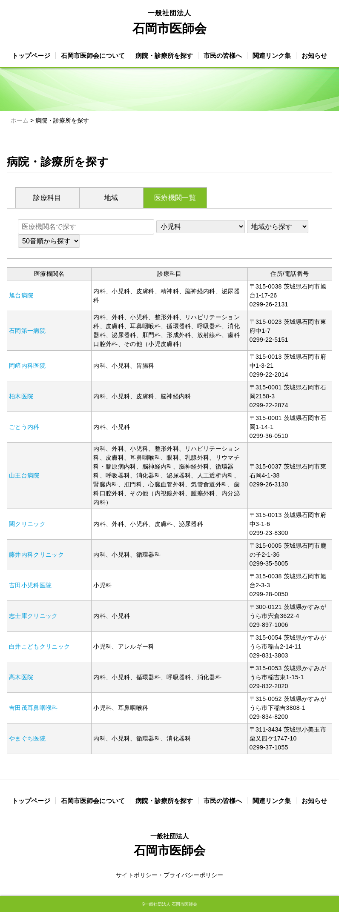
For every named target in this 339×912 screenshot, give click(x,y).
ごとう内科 (24, 426)
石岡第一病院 (27, 330)
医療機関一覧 (175, 197)
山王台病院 (24, 475)
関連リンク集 (272, 55)
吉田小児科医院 (30, 585)
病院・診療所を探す (164, 55)
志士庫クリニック (33, 615)
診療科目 (47, 197)
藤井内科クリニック (36, 554)
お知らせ (314, 55)
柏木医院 (21, 396)
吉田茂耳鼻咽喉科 (33, 707)
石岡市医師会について (93, 55)
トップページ (31, 55)
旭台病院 (21, 295)
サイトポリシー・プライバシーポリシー (169, 875)
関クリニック (27, 523)
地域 (111, 197)
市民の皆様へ (223, 55)
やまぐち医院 (27, 738)
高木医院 (21, 677)
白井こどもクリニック (39, 646)
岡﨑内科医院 (27, 365)
